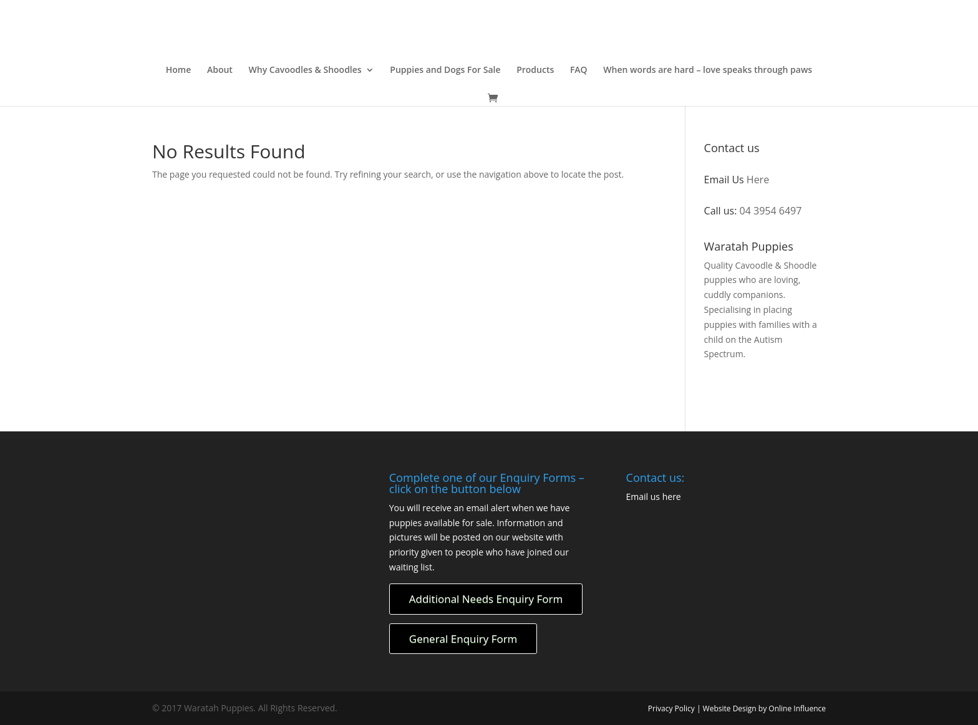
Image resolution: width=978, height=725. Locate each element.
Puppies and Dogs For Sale (445, 70)
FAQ (579, 70)
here (671, 496)
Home (178, 70)
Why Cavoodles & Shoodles (305, 70)
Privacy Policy (672, 708)
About (220, 70)
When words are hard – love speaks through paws (707, 70)
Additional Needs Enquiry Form (486, 599)
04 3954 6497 (771, 211)
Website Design (730, 708)
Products (535, 70)
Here (758, 179)
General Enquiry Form (463, 638)
